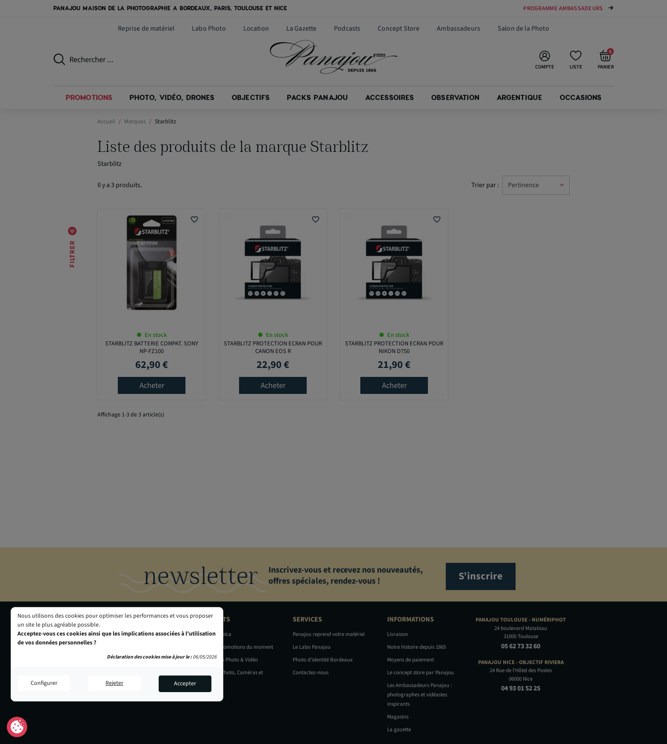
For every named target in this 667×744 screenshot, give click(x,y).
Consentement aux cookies (17, 727)
